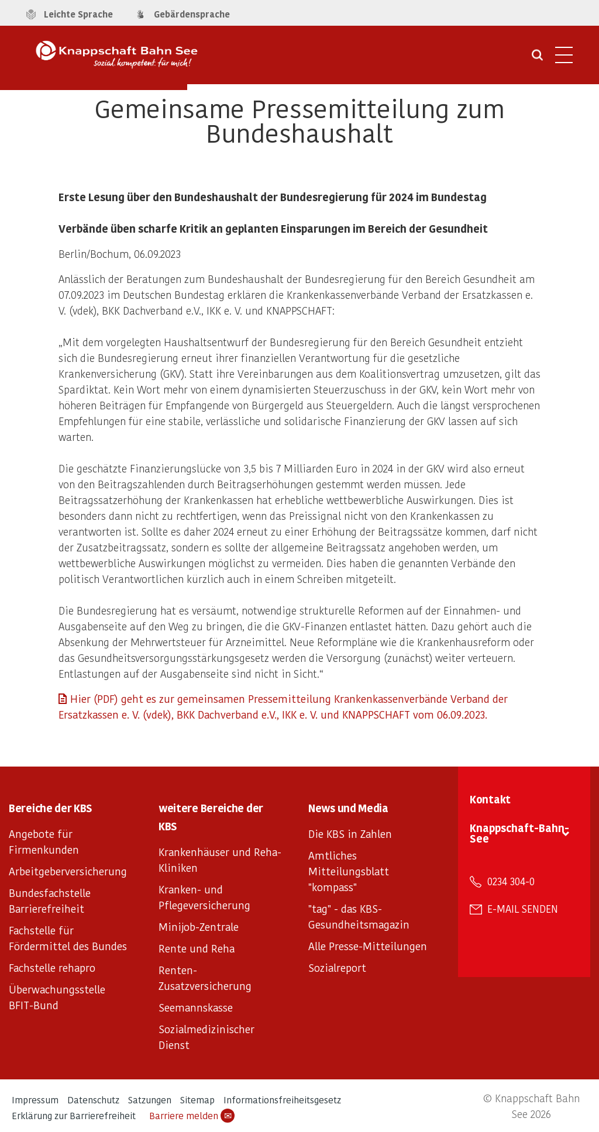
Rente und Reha (197, 948)
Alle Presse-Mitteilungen (367, 946)
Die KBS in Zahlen (350, 833)
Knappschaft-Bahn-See (519, 833)
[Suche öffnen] (537, 59)
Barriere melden (192, 1116)
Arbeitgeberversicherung (68, 871)
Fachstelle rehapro (52, 967)
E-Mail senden (522, 908)
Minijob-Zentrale (199, 926)
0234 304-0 (511, 881)
